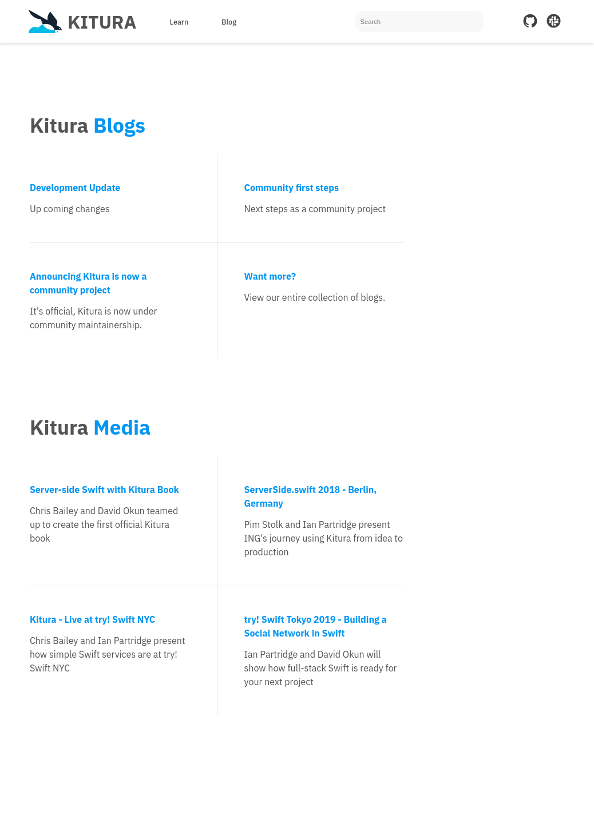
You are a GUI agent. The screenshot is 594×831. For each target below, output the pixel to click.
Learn (178, 22)
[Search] (419, 22)
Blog (228, 22)
